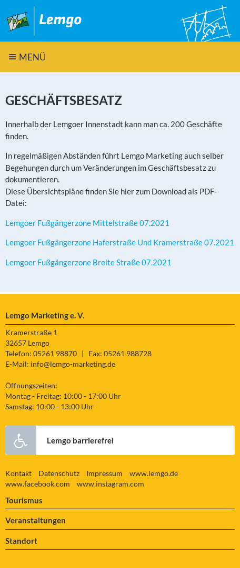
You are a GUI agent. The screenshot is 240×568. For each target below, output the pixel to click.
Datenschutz (58, 473)
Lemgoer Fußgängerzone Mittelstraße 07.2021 (87, 223)
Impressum (104, 473)
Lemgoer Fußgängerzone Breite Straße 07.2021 (88, 262)
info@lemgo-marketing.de (73, 364)
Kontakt (18, 473)
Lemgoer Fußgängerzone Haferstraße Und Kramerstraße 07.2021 (119, 242)
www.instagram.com (110, 484)
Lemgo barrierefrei (59, 440)
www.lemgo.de (153, 473)
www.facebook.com (37, 484)
